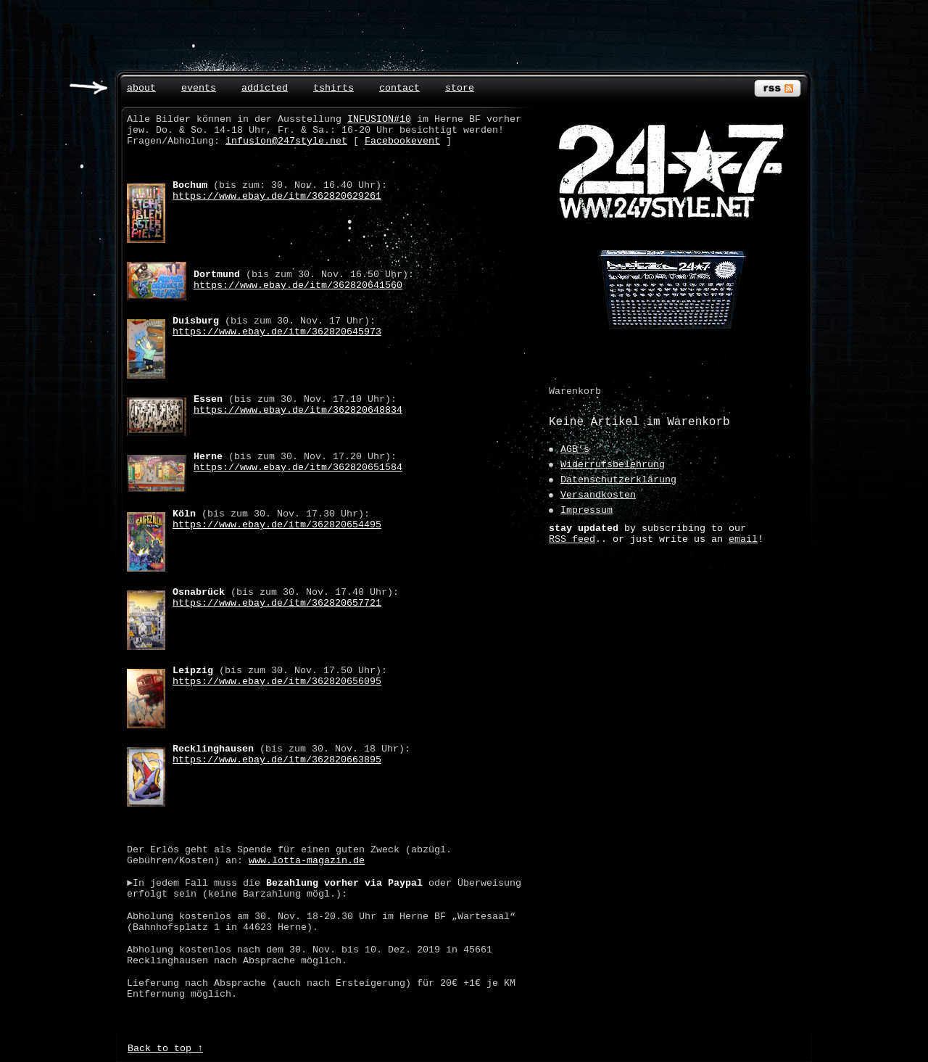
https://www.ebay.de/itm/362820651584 (298, 467)
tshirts (333, 88)
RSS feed (572, 539)
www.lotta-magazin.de (307, 860)
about (141, 88)
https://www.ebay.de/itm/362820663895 (277, 759)
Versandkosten (598, 495)
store (459, 88)
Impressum (586, 510)
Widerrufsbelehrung (612, 464)
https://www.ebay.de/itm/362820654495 (277, 524)
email (743, 539)
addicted (264, 88)
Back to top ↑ (165, 1048)
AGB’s (574, 449)
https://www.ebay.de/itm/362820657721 (277, 603)
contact (399, 88)
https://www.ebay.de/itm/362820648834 (298, 410)
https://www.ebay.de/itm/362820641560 (298, 285)
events (198, 88)
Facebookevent (402, 141)
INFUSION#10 (379, 119)
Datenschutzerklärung (618, 479)
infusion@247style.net (286, 141)
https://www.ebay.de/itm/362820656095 (277, 681)
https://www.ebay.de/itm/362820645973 (277, 331)
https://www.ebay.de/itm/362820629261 (277, 196)
